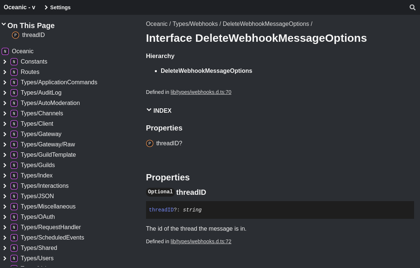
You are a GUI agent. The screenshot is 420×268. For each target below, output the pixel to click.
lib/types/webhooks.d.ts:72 (201, 241)
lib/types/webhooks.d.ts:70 (201, 92)
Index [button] (159, 110)
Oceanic (157, 24)
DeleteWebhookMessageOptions (266, 24)
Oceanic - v (19, 7)
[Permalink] (213, 192)
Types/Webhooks (195, 24)
